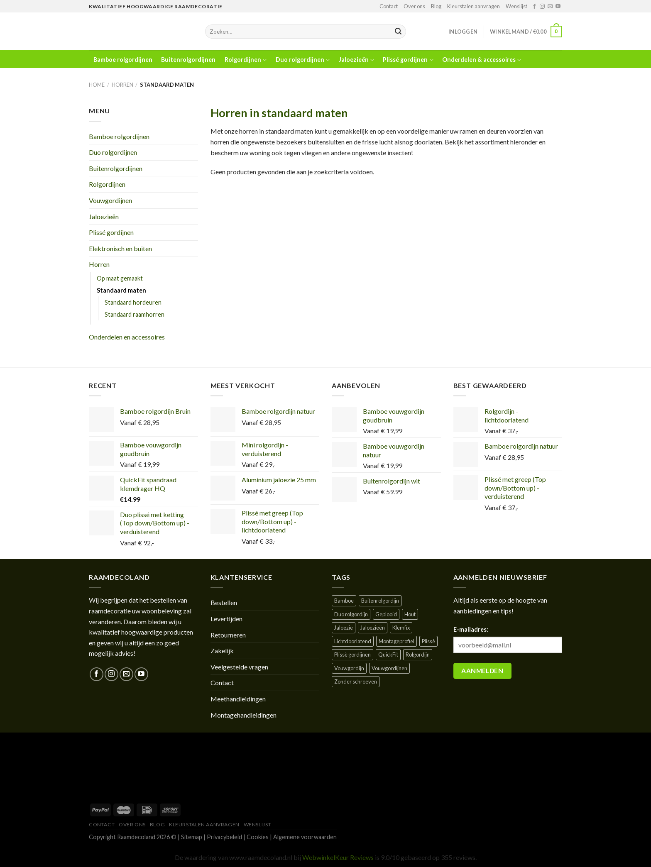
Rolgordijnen (246, 60)
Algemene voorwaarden (305, 836)
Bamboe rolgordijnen (122, 60)
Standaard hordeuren (133, 302)
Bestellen (223, 602)
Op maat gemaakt (120, 278)
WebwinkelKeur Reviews (338, 857)
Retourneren (228, 635)
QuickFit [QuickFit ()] (388, 654)
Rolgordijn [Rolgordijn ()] (418, 654)
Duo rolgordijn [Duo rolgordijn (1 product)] (351, 614)
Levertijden (226, 619)
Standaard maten (121, 290)
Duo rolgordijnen (303, 60)
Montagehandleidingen (243, 715)
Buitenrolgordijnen (188, 60)
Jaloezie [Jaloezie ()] (343, 627)
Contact (388, 6)
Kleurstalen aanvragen (473, 6)
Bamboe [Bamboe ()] (344, 600)
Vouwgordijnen (110, 200)
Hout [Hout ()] (410, 614)
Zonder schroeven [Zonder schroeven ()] (355, 681)
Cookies (258, 836)
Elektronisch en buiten (120, 248)
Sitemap (191, 836)
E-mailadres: (470, 629)
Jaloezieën (356, 60)
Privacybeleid (224, 836)
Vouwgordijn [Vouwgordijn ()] (349, 668)
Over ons (414, 6)
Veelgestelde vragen (239, 667)
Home (97, 84)
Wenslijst (516, 6)
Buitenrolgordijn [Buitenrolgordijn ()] (380, 600)
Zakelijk (222, 651)
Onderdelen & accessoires (481, 60)
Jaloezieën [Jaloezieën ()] (372, 627)
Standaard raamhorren (134, 314)
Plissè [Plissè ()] (428, 641)
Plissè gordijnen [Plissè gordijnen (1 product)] (352, 654)
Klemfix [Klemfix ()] (401, 627)
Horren (122, 84)
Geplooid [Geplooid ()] (386, 614)
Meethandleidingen (238, 699)
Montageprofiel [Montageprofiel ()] (396, 641)
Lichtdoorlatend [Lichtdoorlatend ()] (352, 641)
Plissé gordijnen (408, 60)
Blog (436, 6)
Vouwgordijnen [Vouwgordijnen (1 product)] (389, 668)
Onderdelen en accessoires (127, 337)
